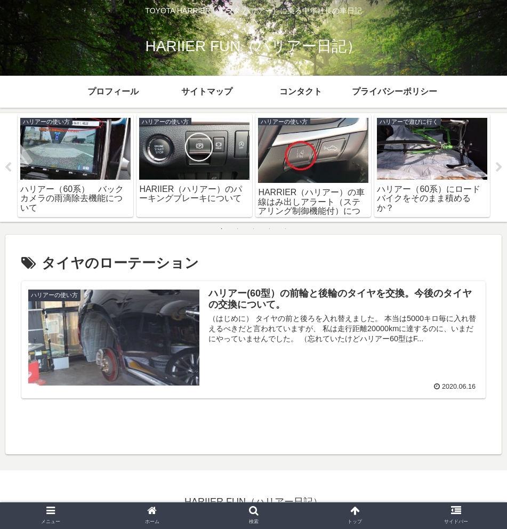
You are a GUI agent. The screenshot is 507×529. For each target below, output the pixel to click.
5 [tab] (285, 228)
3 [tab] (253, 228)
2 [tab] (237, 228)
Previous (8, 167)
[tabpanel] (75, 165)
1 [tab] (221, 228)
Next (499, 167)
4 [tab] (269, 228)
